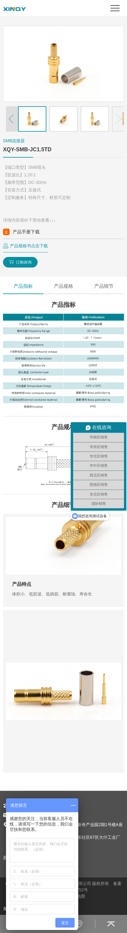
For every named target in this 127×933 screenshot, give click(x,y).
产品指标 (23, 286)
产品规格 (63, 286)
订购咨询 (20, 262)
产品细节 (103, 286)
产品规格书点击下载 (29, 245)
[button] (12, 119)
